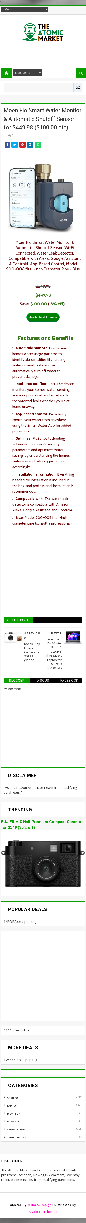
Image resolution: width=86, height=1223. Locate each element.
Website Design (39, 1205)
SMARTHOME (16, 1129)
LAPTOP (12, 1105)
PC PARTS (13, 1121)
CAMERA (12, 1097)
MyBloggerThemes (43, 1211)
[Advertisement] (43, 52)
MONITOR (13, 1113)
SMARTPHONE (16, 1137)
